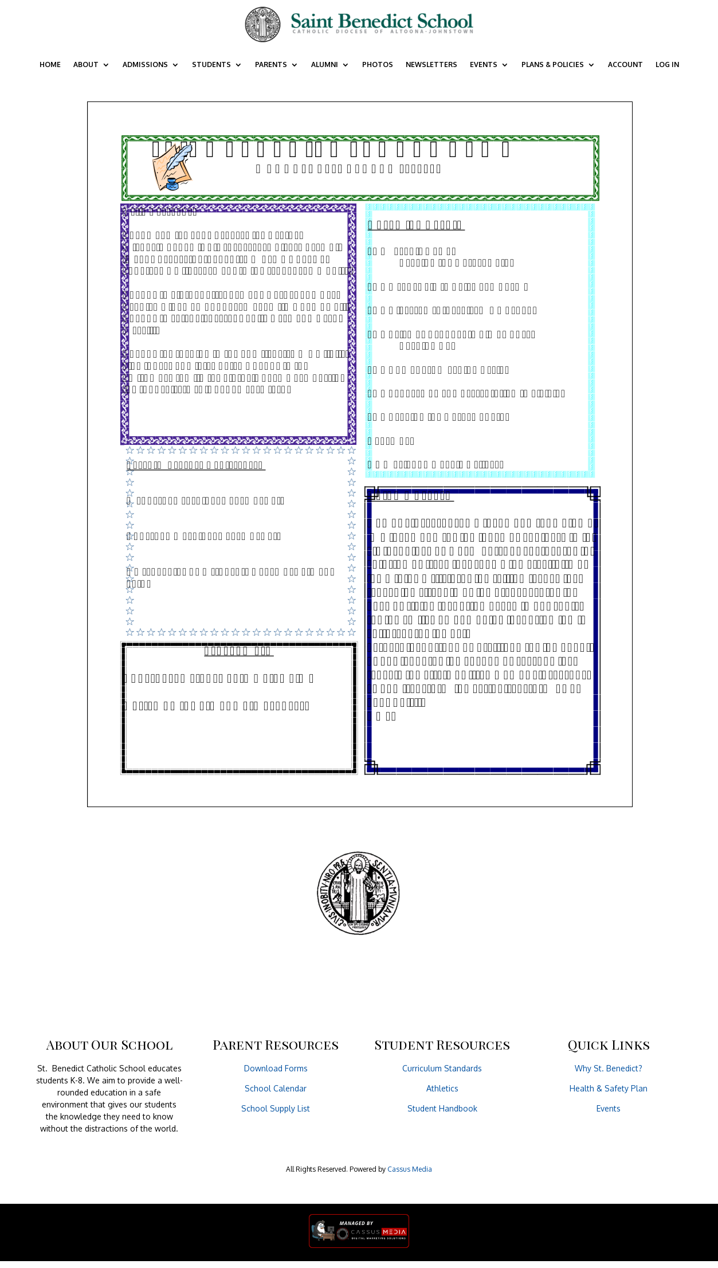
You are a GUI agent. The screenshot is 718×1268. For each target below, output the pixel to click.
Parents (271, 64)
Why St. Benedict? (608, 1068)
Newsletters (431, 64)
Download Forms (276, 1068)
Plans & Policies (552, 64)
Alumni (324, 64)
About (86, 64)
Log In (667, 64)
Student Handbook (442, 1108)
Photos (377, 64)
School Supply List (275, 1108)
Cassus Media (409, 1169)
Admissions (145, 64)
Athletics (442, 1088)
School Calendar (276, 1088)
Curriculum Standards (442, 1068)
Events (483, 64)
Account (625, 64)
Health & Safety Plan (609, 1088)
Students (211, 64)
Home (50, 64)
